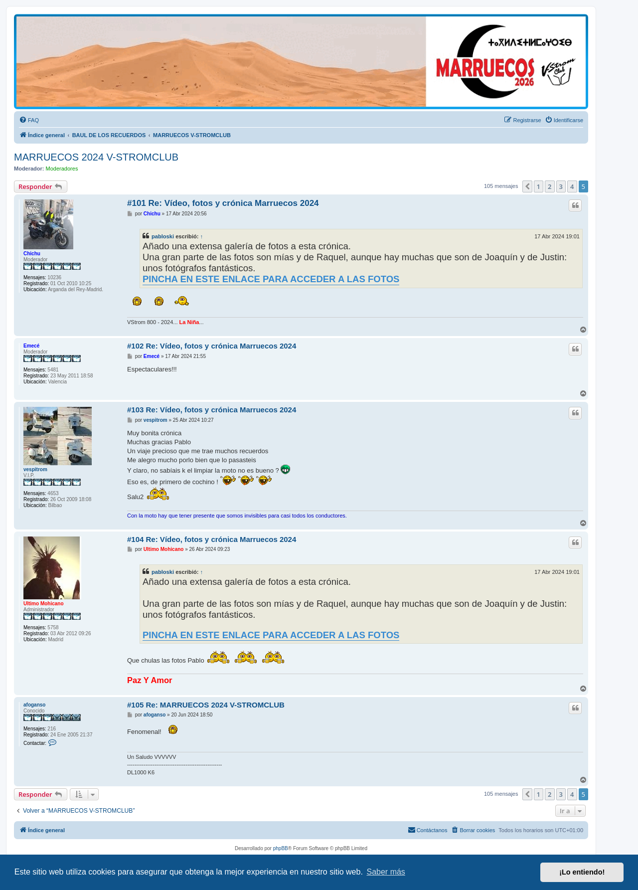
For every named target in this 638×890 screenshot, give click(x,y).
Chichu (31, 253)
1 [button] (538, 186)
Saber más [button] (386, 872)
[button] (527, 186)
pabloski (163, 236)
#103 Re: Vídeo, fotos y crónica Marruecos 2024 (211, 409)
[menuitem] (29, 120)
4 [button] (572, 186)
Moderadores (62, 169)
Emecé (31, 346)
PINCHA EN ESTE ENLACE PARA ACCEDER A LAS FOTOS (271, 279)
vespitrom (35, 469)
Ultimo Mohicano (43, 603)
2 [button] (549, 186)
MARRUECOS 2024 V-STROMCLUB (96, 157)
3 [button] (561, 186)
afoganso (34, 705)
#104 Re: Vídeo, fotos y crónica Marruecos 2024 (211, 539)
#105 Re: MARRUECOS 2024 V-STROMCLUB (206, 705)
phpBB (280, 848)
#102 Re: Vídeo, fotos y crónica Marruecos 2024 (211, 346)
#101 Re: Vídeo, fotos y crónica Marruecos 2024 (223, 203)
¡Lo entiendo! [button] (582, 872)
